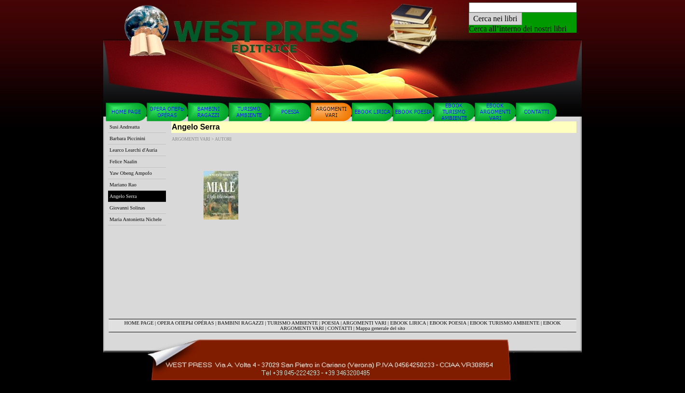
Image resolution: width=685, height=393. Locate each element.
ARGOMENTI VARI (364, 323)
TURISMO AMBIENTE (292, 323)
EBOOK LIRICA (408, 323)
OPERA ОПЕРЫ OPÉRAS (185, 323)
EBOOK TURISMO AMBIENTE (504, 323)
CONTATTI (340, 328)
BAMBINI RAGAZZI (241, 323)
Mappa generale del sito (380, 328)
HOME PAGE (139, 323)
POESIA (331, 323)
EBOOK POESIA (447, 323)
